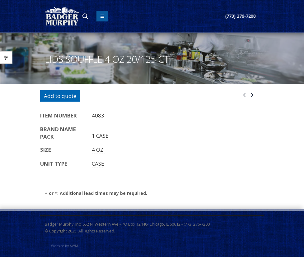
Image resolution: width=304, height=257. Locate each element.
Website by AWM (64, 246)
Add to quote (60, 95)
